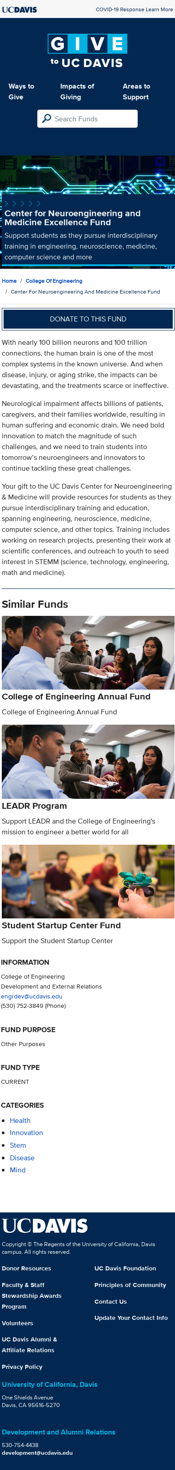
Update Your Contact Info (131, 1317)
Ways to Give (21, 91)
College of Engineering (54, 281)
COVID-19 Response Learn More (134, 9)
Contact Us (110, 1301)
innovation (26, 1132)
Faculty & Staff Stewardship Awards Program (32, 1295)
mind (18, 1170)
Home (9, 281)
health (20, 1120)
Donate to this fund (88, 319)
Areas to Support (136, 91)
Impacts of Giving (77, 91)
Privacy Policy (22, 1366)
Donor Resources (26, 1268)
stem (18, 1145)
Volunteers (17, 1323)
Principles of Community (130, 1284)
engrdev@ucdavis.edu (32, 996)
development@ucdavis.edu (37, 1452)
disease (22, 1158)
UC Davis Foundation (125, 1268)
